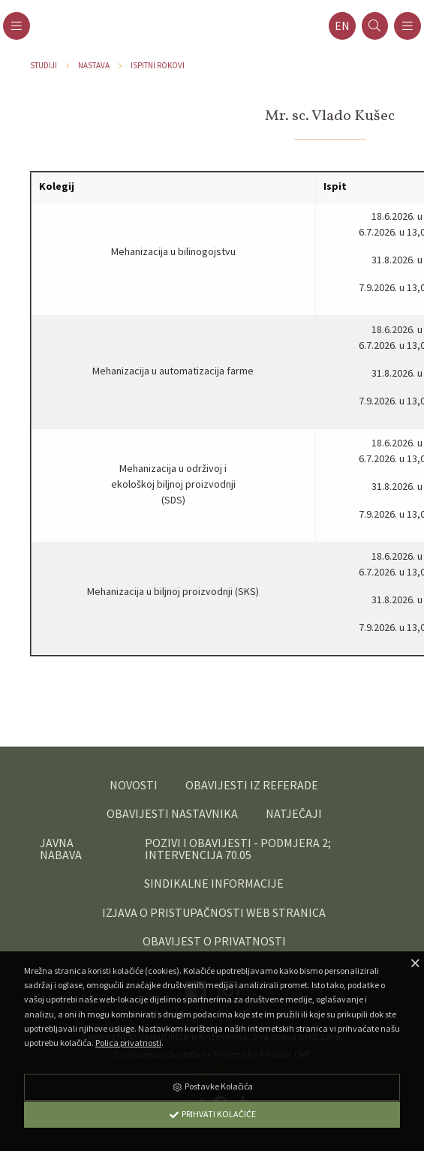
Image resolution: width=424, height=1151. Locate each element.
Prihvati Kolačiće (212, 1113)
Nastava (94, 65)
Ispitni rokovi (158, 65)
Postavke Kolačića (212, 1086)
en (342, 26)
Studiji (43, 65)
